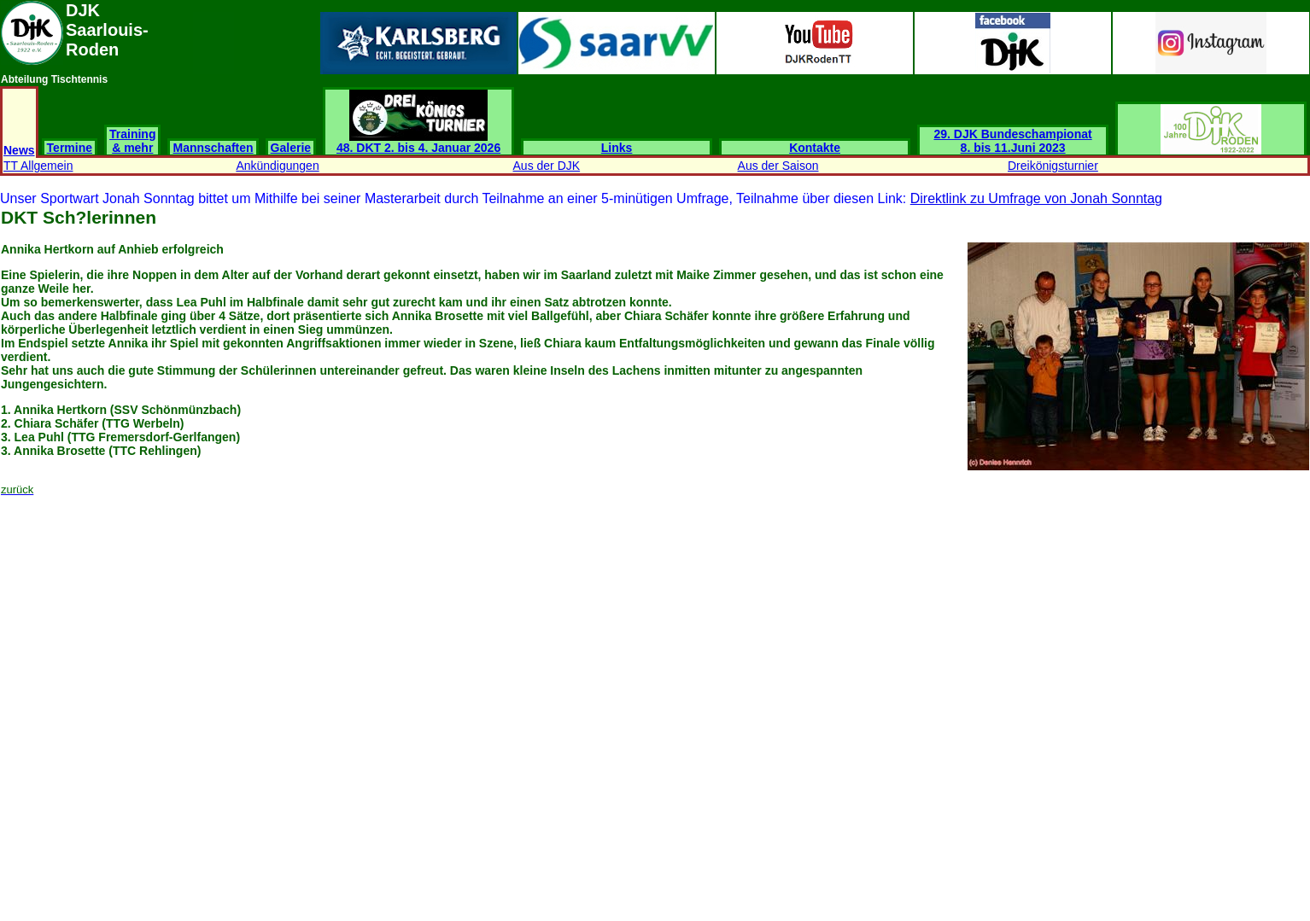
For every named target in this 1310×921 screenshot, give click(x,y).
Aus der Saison (778, 165)
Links (617, 147)
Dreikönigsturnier (1053, 165)
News (19, 150)
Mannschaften (213, 147)
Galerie (291, 147)
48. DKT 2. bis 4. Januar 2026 (418, 142)
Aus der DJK (547, 165)
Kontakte (814, 147)
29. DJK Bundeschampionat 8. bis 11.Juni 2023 (1013, 140)
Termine (69, 147)
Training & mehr (132, 140)
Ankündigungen (277, 165)
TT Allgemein (38, 165)
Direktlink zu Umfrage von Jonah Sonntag (1036, 198)
